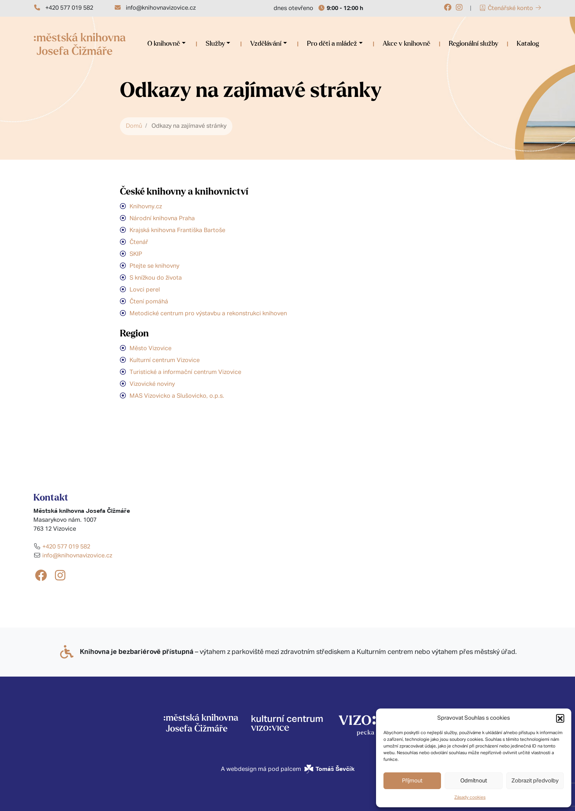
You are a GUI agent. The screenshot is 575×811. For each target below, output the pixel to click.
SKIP (136, 254)
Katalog (528, 43)
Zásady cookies (470, 797)
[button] (560, 718)
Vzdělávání (265, 43)
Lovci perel (145, 290)
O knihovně (163, 43)
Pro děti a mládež (332, 43)
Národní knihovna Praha (162, 219)
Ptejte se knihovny (154, 266)
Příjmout (412, 781)
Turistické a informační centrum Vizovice (185, 372)
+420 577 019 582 (69, 8)
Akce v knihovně (406, 43)
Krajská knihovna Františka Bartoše (177, 231)
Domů (134, 126)
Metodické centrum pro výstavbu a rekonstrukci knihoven (208, 314)
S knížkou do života (156, 278)
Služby (215, 43)
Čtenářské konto (510, 9)
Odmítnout (473, 781)
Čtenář (139, 242)
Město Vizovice (150, 349)
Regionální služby (473, 43)
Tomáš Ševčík (335, 768)
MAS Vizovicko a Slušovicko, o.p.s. (177, 396)
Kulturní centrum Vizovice (165, 361)
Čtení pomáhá (149, 302)
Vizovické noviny (152, 384)
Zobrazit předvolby (535, 781)
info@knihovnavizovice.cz (161, 8)
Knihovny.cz (146, 207)
